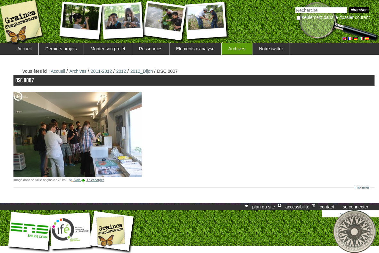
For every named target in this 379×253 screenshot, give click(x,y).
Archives (236, 48)
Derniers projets (61, 48)
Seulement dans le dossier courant (336, 17)
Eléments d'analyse (195, 48)
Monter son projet (107, 48)
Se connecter (355, 206)
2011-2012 (101, 71)
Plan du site (263, 206)
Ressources (150, 48)
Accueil (24, 48)
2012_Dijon (141, 71)
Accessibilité (297, 206)
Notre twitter (271, 48)
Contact (327, 206)
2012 (121, 71)
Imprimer (362, 187)
